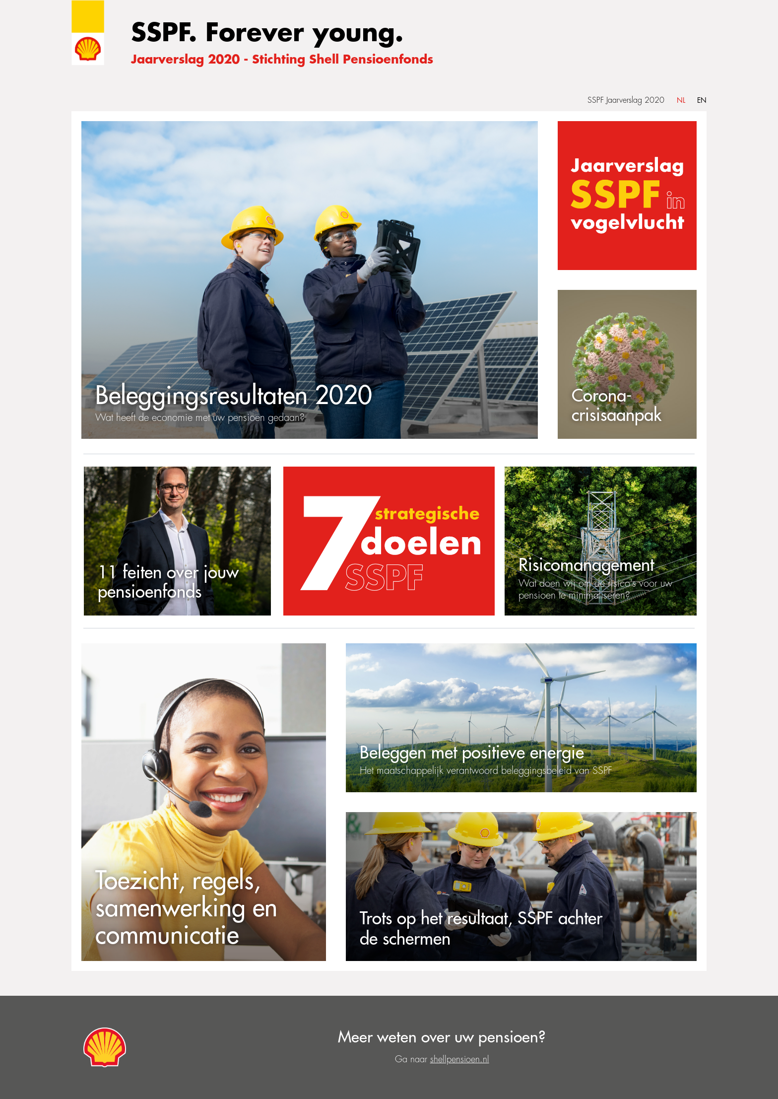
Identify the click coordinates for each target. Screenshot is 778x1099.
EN (702, 100)
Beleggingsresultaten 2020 (233, 396)
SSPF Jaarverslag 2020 (625, 100)
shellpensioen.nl (459, 1059)
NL (681, 100)
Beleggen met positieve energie (472, 752)
